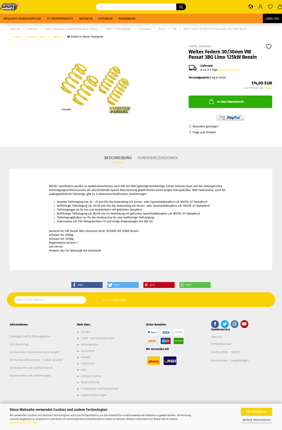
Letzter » (58, 37)
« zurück (30, 37)
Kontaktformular (221, 344)
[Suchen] (181, 7)
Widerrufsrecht (90, 382)
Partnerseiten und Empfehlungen (30, 375)
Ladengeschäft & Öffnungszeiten (30, 336)
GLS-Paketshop (19, 344)
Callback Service (91, 376)
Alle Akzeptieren (256, 411)
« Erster (16, 37)
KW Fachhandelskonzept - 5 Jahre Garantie (36, 360)
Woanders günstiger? (206, 126)
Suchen (85, 332)
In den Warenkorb (226, 101)
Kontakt (85, 357)
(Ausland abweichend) (229, 70)
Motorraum (127, 18)
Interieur (86, 18)
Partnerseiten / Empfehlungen (230, 360)
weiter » (44, 37)
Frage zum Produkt (204, 132)
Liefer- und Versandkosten (97, 338)
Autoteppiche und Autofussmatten (31, 368)
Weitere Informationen (256, 420)
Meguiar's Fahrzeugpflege (22, 18)
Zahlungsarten (90, 344)
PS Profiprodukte (60, 18)
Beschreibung (118, 157)
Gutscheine (88, 351)
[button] (87, 285)
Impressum (88, 363)
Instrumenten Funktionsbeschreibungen (34, 352)
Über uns (272, 18)
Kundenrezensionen (158, 157)
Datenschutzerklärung (23, 422)
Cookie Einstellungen (94, 395)
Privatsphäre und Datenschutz (99, 388)
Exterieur (106, 18)
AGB (83, 369)
